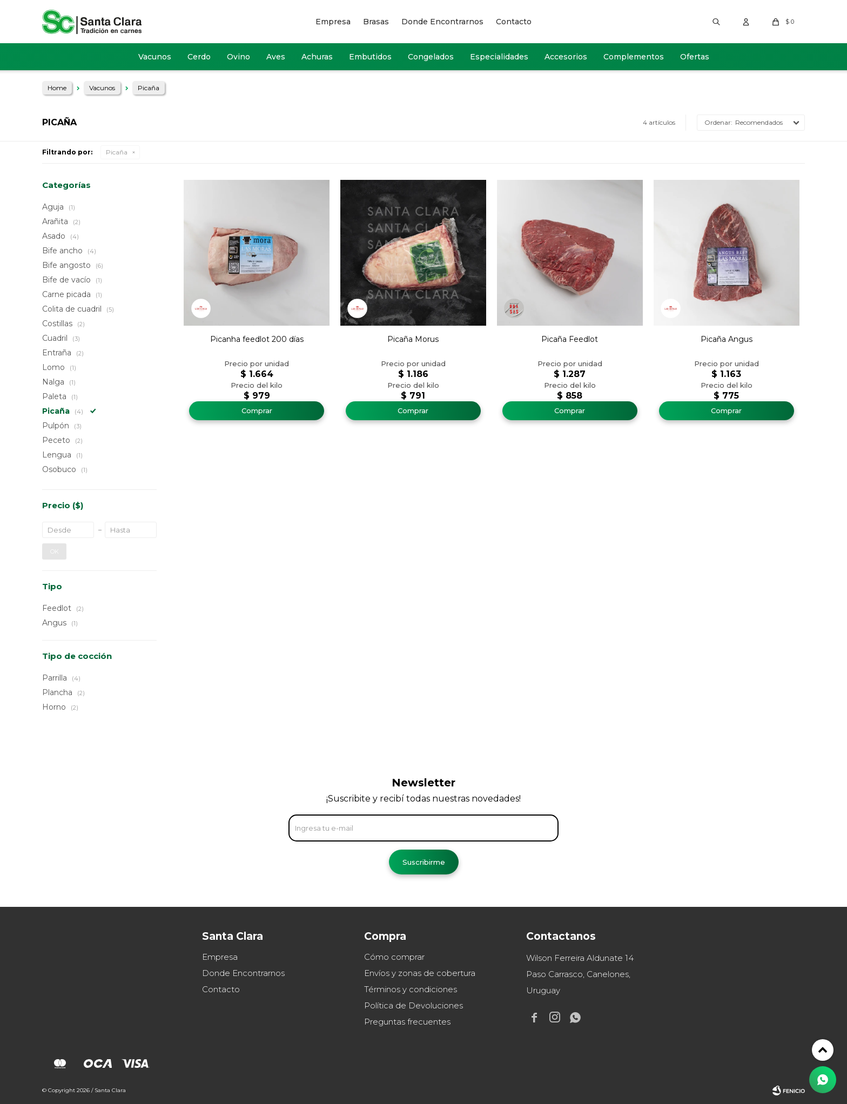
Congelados (431, 57)
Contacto (514, 21)
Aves (275, 57)
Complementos (633, 57)
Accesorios (565, 57)
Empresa (333, 21)
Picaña (116, 152)
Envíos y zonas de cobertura (419, 973)
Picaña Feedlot (569, 339)
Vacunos (154, 57)
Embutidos (370, 57)
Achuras (317, 57)
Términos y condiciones (410, 989)
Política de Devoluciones (413, 1005)
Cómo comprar (394, 957)
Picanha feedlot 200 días (257, 339)
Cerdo (199, 57)
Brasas (376, 21)
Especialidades (499, 57)
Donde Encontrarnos (442, 21)
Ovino (238, 57)
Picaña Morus (413, 339)
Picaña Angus (726, 339)
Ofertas (694, 57)
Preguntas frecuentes (407, 1022)
